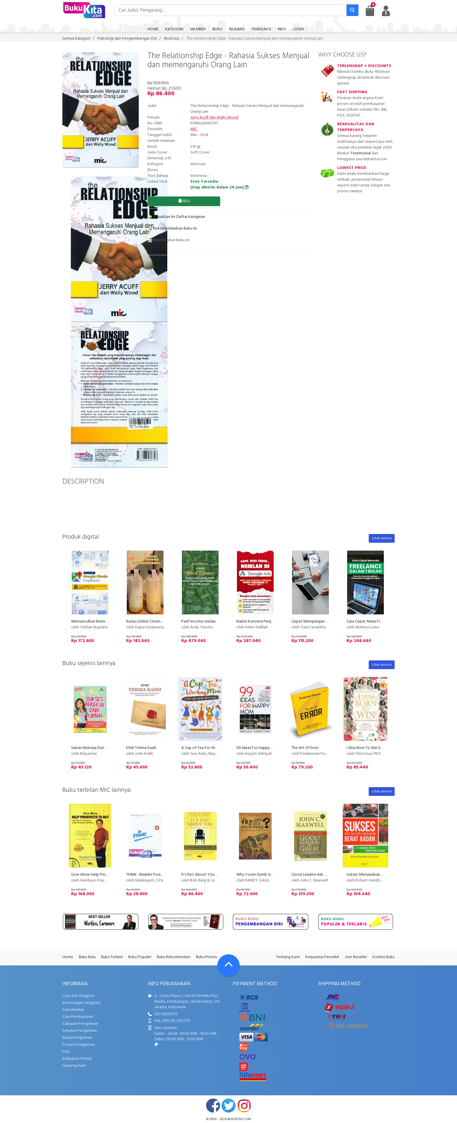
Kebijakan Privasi (77, 1058)
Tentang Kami (288, 957)
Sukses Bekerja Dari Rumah (94, 748)
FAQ (66, 1051)
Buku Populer (139, 957)
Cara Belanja (73, 1009)
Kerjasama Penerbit (322, 957)
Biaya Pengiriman (77, 1037)
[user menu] (386, 10)
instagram (244, 1105)
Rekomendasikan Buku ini (172, 228)
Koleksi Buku (383, 957)
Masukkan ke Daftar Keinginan (176, 217)
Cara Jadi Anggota (78, 995)
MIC (194, 129)
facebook (213, 1105)
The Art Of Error (305, 748)
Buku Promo (206, 957)
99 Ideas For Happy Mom (258, 748)
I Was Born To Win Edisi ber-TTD (374, 748)
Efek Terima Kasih (141, 748)
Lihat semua (381, 538)
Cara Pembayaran (77, 1016)
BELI (184, 201)
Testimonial (361, 153)
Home (67, 957)
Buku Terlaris (112, 957)
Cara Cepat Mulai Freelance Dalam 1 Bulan (382, 621)
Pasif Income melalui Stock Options (212, 621)
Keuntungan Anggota (81, 1002)
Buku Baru (87, 957)
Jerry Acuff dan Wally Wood (214, 117)
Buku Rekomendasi (173, 957)
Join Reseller (356, 957)
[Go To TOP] (228, 965)
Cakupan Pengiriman (80, 1023)
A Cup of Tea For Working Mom (208, 748)
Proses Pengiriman (78, 1044)
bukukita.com (239, 1119)
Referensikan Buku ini (168, 240)
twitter (228, 1105)
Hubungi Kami (74, 1065)
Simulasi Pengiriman (79, 1030)
